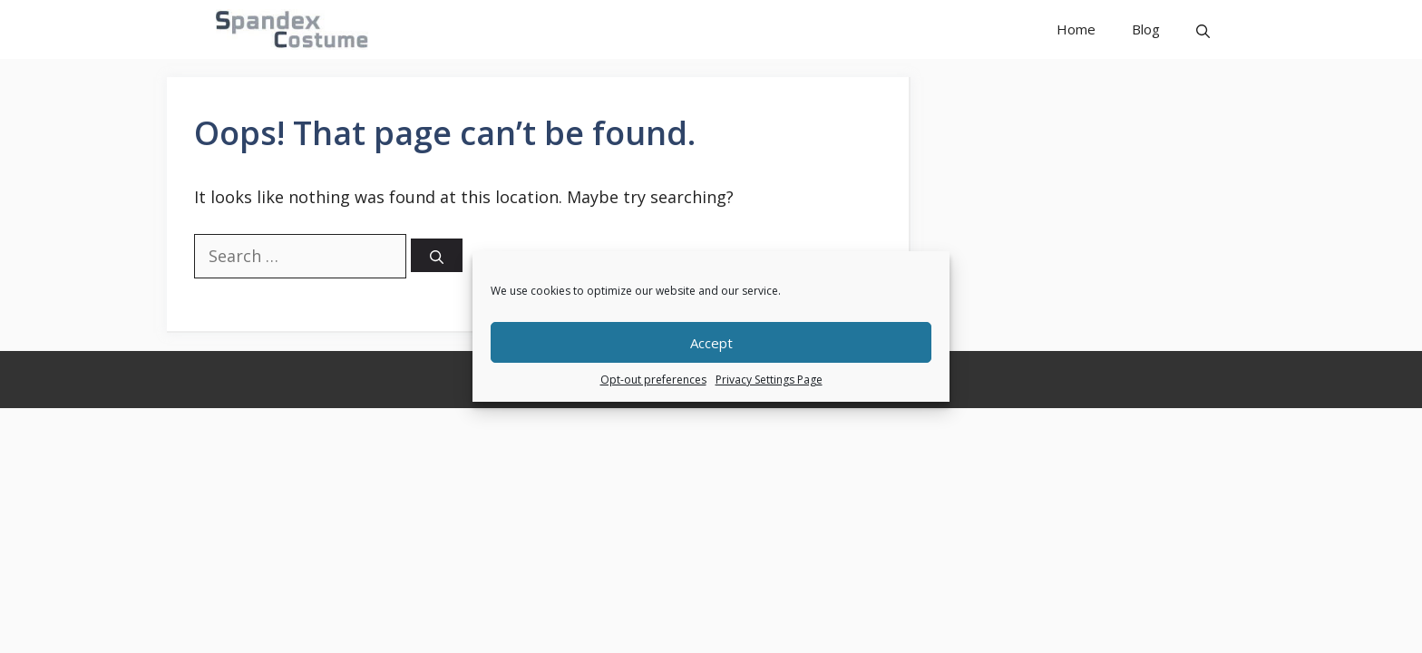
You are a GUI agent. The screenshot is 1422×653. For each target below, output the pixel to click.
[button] (1203, 29)
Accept (711, 343)
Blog (1146, 29)
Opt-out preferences (653, 379)
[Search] (437, 255)
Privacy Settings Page (769, 379)
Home (1076, 29)
